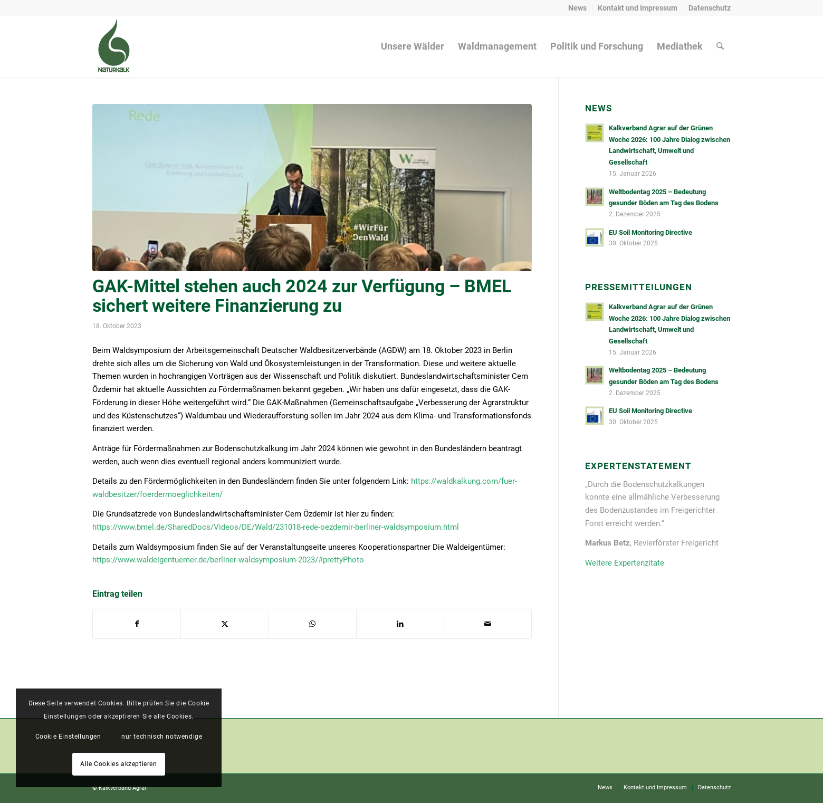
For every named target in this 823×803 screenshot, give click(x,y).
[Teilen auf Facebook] (136, 623)
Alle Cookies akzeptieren (118, 764)
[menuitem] (577, 8)
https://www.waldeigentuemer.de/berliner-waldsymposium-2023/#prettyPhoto (228, 560)
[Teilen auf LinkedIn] (400, 623)
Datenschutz (709, 8)
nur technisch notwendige (161, 736)
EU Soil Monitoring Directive (650, 232)
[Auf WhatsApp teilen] (312, 623)
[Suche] (720, 46)
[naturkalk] (113, 46)
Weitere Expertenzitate (624, 563)
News (577, 8)
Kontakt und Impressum (637, 8)
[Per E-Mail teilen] (487, 623)
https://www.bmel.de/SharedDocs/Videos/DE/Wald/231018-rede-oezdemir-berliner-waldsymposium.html (275, 527)
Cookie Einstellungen (68, 736)
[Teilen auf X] (224, 623)
